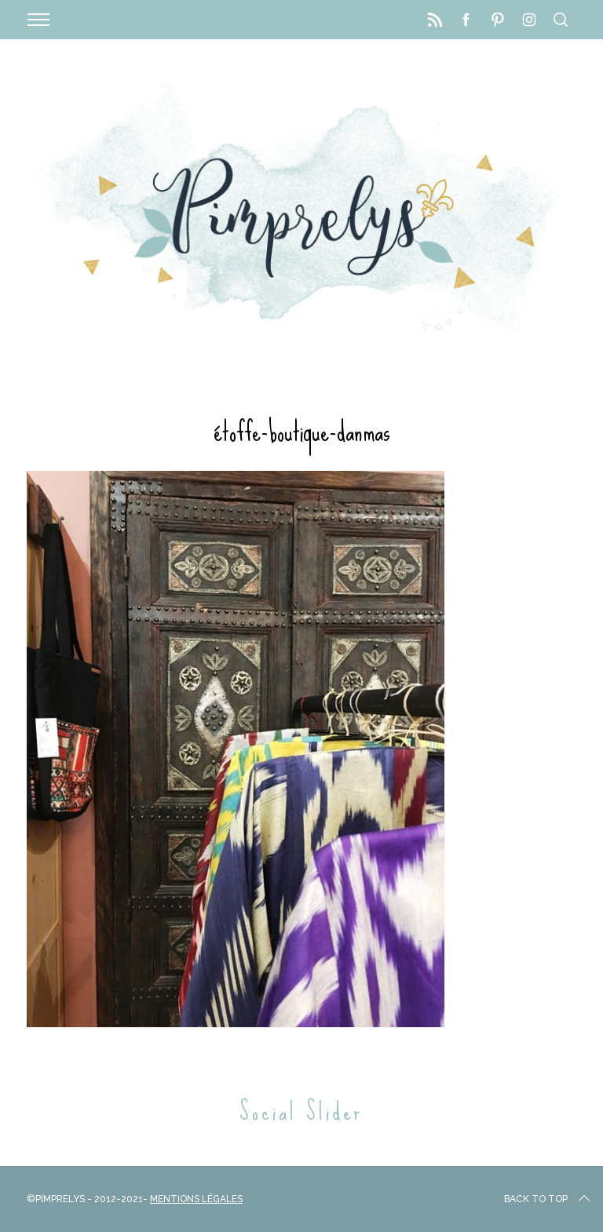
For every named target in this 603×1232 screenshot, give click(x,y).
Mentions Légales (196, 1199)
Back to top (548, 1199)
